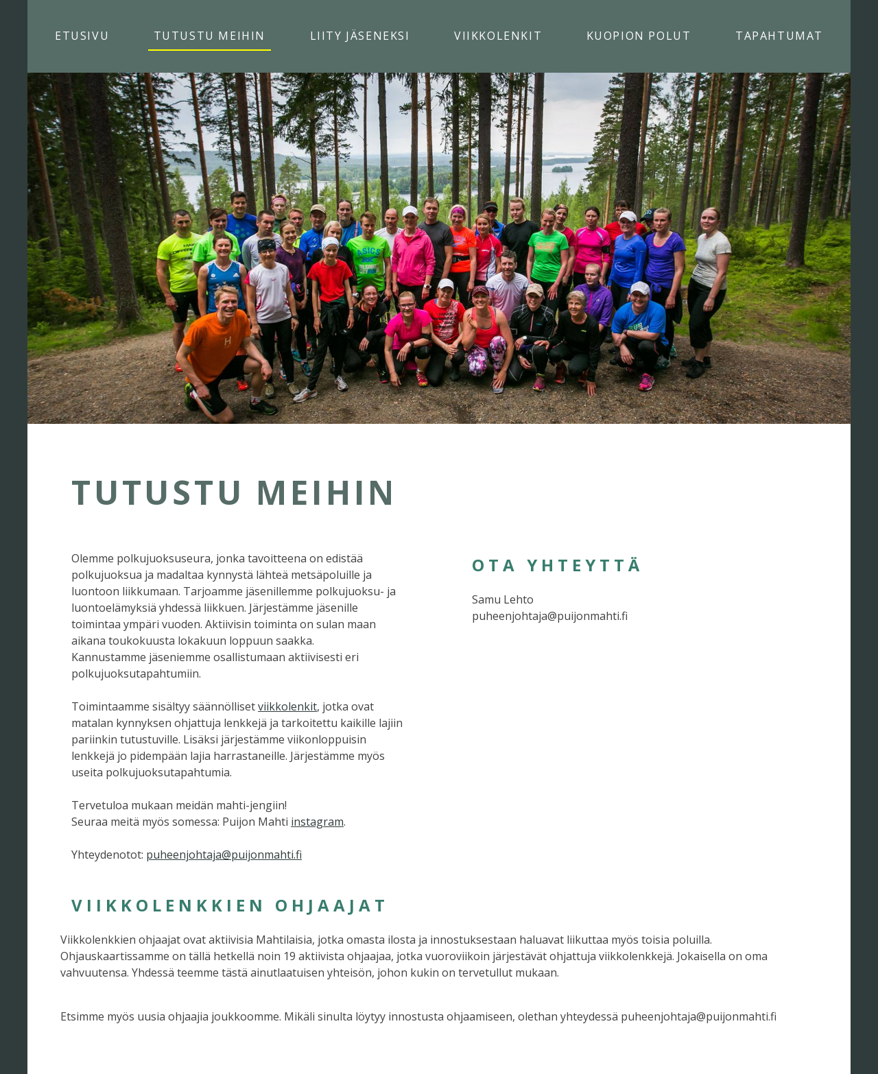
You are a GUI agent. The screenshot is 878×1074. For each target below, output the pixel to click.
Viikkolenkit (498, 35)
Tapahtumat (779, 35)
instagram (317, 821)
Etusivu (82, 35)
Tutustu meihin (209, 35)
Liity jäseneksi (360, 35)
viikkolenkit (287, 706)
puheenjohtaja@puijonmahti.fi (224, 854)
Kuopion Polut (638, 35)
